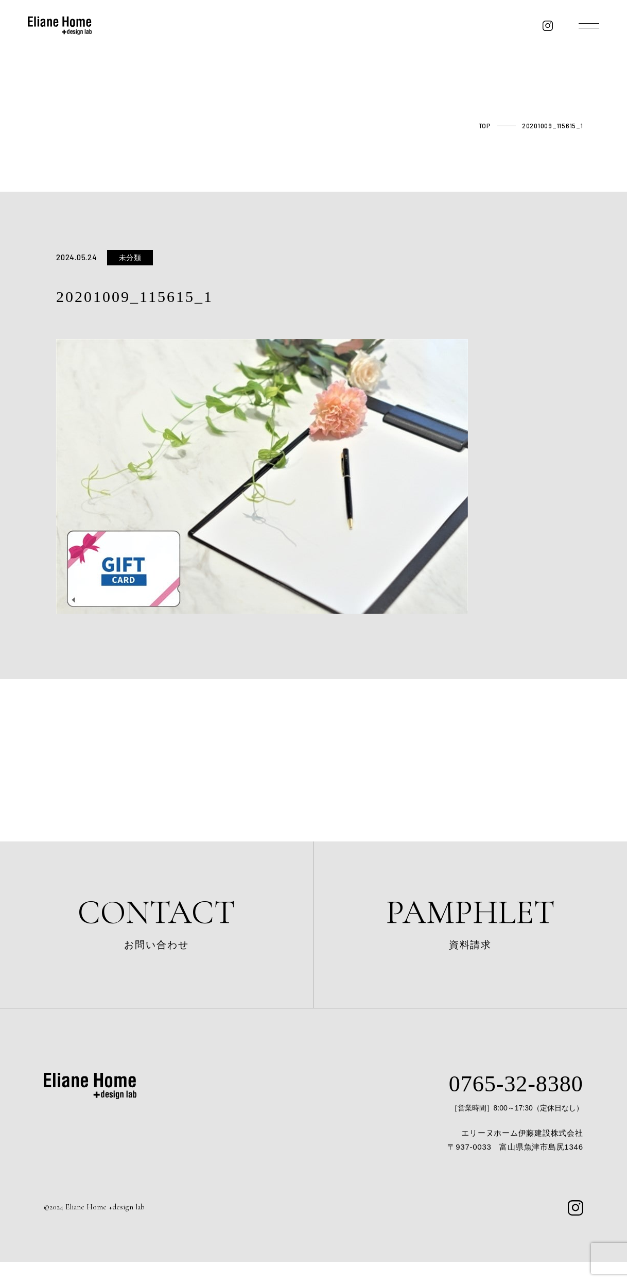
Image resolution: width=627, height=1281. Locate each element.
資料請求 (470, 928)
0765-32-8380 (507, 1102)
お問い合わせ (156, 928)
